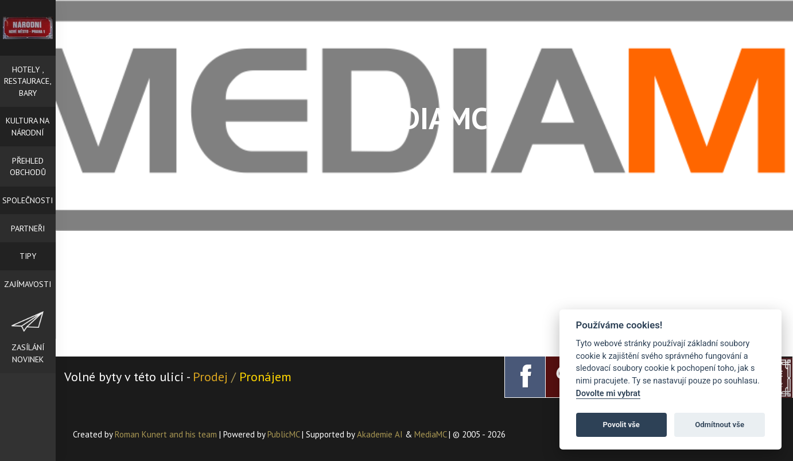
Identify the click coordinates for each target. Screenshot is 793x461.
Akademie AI (380, 434)
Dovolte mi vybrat (608, 393)
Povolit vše (621, 424)
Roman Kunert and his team (167, 434)
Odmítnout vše (719, 424)
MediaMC (430, 434)
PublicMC (283, 434)
